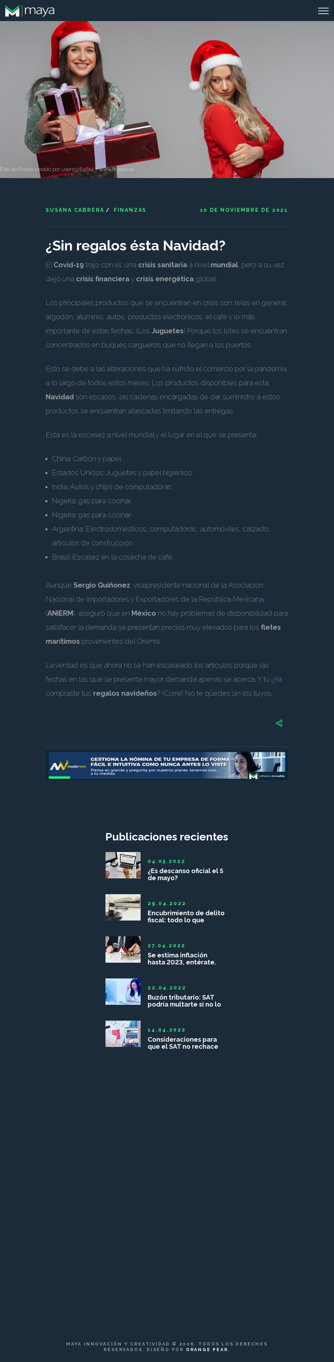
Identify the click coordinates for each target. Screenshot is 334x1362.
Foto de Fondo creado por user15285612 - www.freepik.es (67, 169)
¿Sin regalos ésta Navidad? (135, 245)
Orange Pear (207, 1349)
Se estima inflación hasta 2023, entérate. (182, 959)
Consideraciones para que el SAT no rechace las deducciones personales (183, 1043)
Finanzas (130, 210)
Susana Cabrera (75, 210)
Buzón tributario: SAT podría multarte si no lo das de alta (184, 1001)
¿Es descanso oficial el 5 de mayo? (185, 874)
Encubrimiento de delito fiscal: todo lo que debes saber (186, 917)
